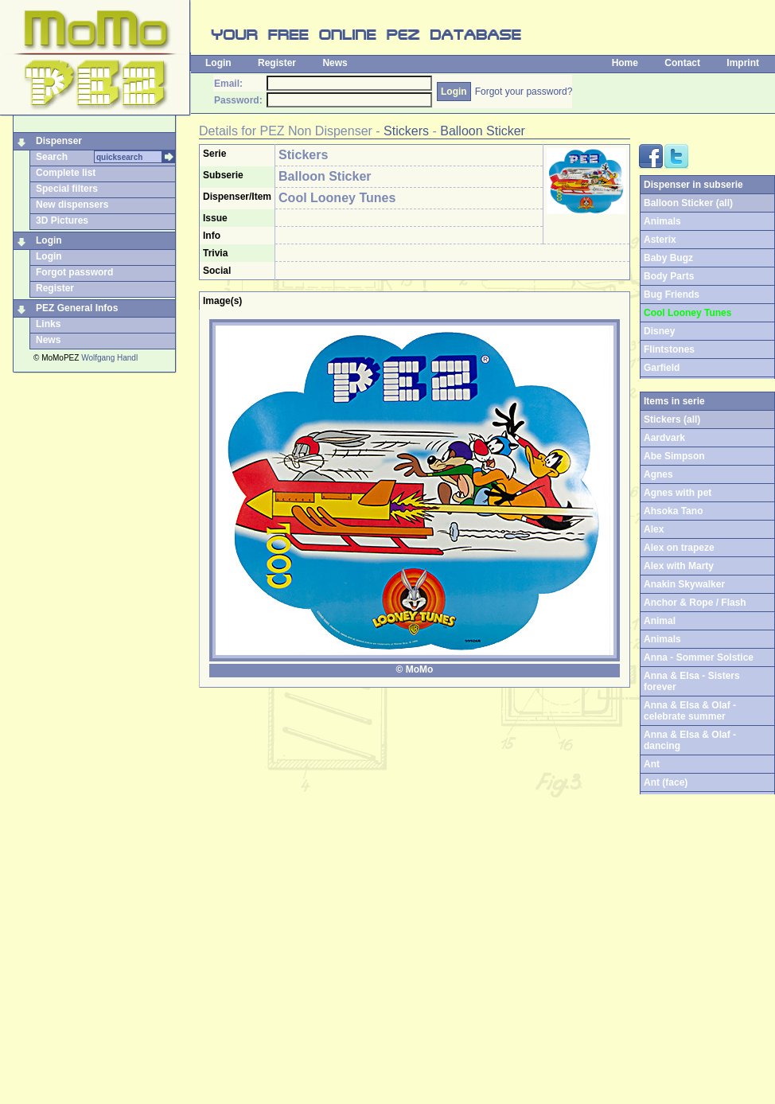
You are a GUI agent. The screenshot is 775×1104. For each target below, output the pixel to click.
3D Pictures (62, 220)
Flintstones (669, 349)
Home (625, 62)
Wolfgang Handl (109, 357)
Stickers (406, 131)
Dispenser (59, 140)
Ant (652, 764)
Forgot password (74, 272)
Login (218, 62)
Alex (654, 529)
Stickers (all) (672, 419)
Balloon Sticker (482, 131)
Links (48, 324)
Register (277, 62)
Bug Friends (671, 294)
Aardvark (664, 437)
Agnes (658, 474)
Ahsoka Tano (673, 511)
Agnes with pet (677, 492)
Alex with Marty (679, 566)
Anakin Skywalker (684, 584)
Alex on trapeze (679, 547)
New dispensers (72, 204)
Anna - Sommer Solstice (699, 657)
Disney (659, 331)
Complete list (65, 172)
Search (52, 156)
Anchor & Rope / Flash (695, 602)
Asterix (660, 239)
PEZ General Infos (77, 308)
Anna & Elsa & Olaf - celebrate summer (690, 711)
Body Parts (669, 276)
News (334, 62)
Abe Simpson (674, 456)
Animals (662, 221)
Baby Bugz (668, 257)
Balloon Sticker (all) (688, 203)
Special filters (67, 188)
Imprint (742, 62)
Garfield (662, 367)
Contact (682, 62)
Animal (660, 620)
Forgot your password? (524, 91)
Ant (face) (665, 782)
